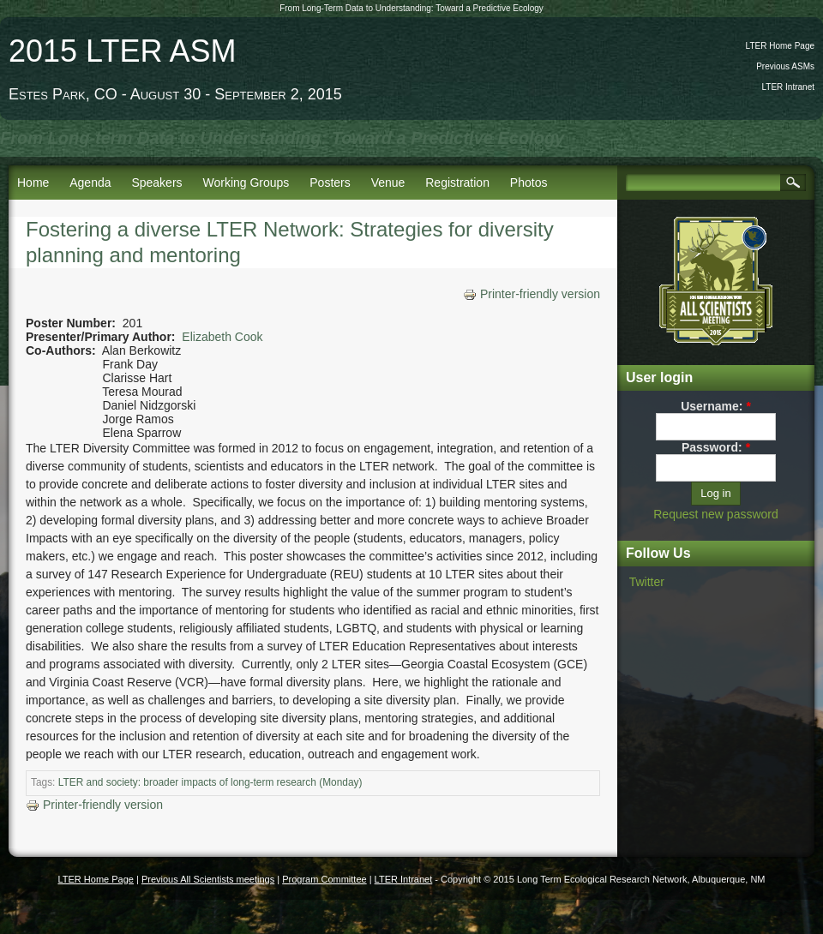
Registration (457, 182)
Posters (329, 182)
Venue (388, 182)
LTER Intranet (787, 87)
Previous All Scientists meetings (207, 879)
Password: (716, 447)
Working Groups (245, 182)
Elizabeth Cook (222, 337)
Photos (529, 182)
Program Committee (324, 879)
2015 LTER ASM (122, 51)
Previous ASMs (785, 66)
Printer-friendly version (531, 294)
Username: (716, 406)
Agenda (90, 182)
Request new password (715, 514)
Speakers (156, 182)
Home (33, 182)
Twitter (646, 582)
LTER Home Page (780, 46)
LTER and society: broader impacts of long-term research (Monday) (210, 782)
